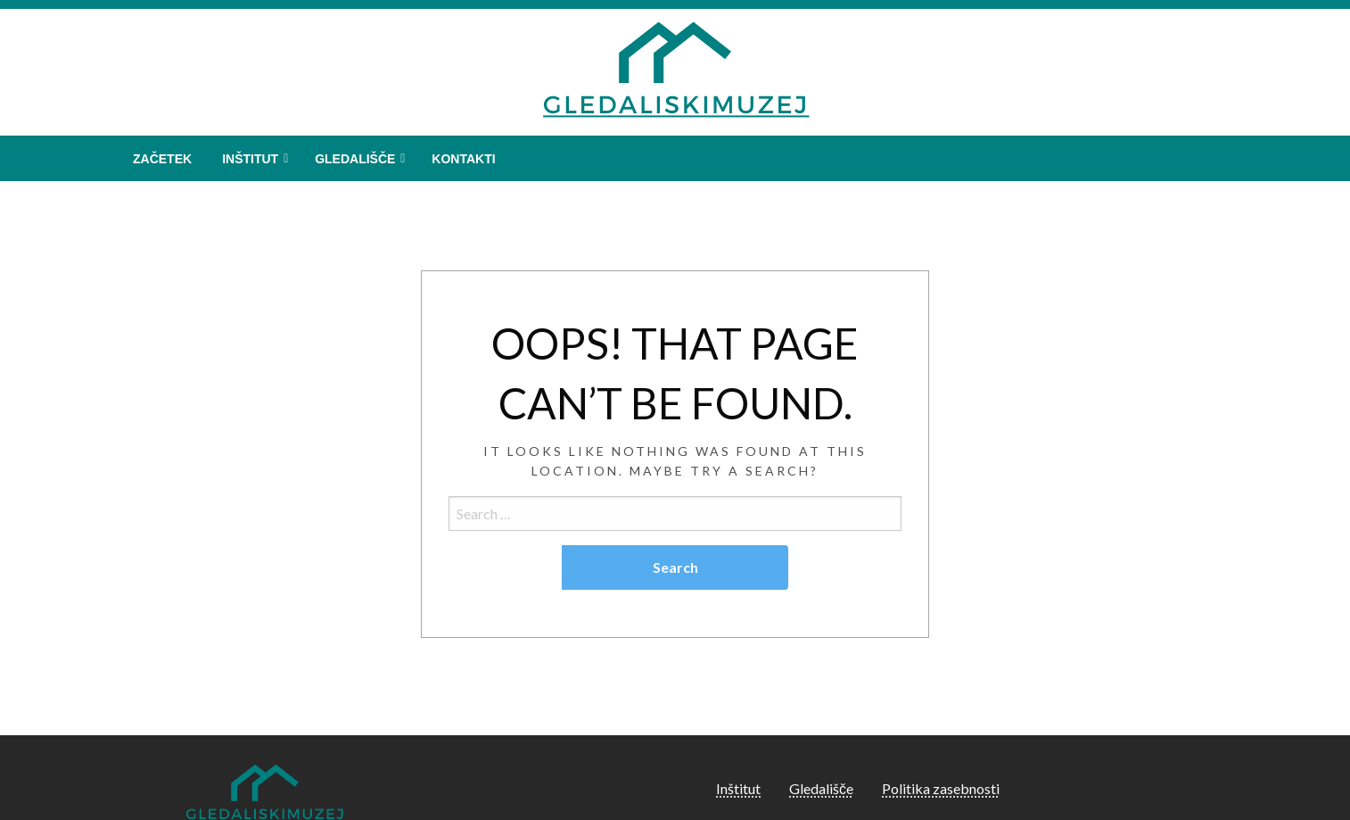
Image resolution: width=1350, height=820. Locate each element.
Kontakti (463, 159)
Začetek (162, 159)
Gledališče (355, 159)
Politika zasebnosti (941, 788)
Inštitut (250, 159)
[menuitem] (162, 159)
